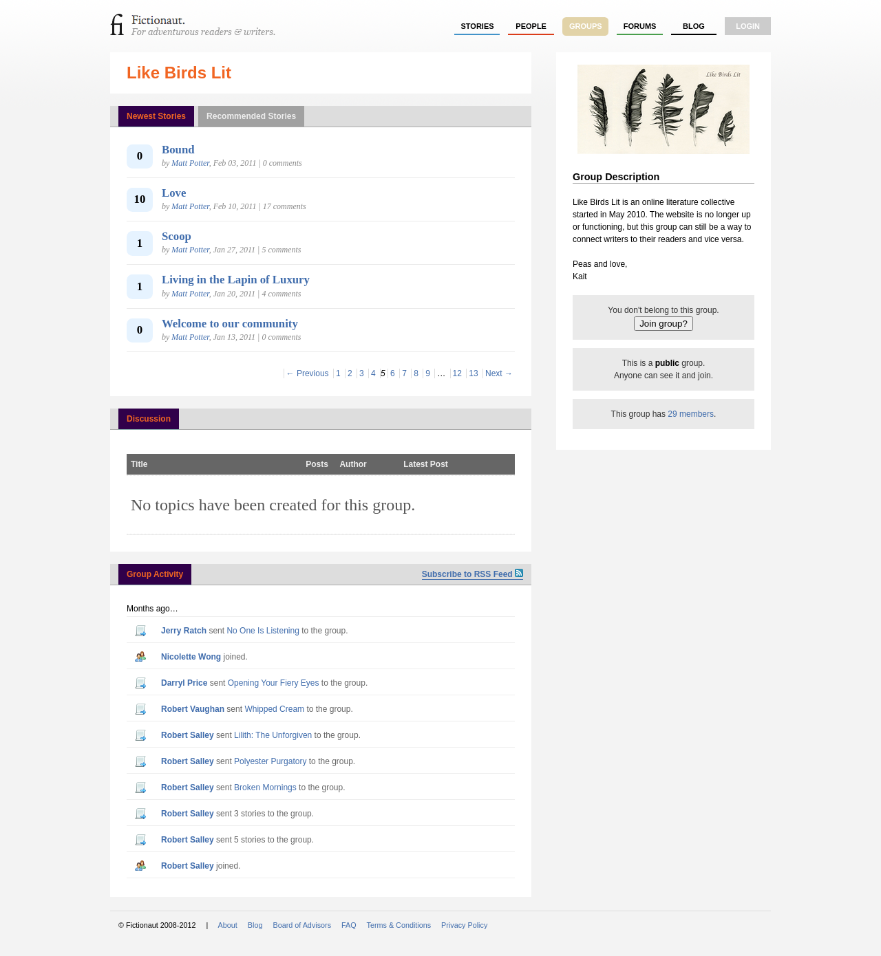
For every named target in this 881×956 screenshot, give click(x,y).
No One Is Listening (262, 630)
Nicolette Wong (191, 657)
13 (473, 373)
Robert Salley (187, 735)
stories (477, 26)
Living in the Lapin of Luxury (236, 279)
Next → (499, 373)
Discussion (149, 419)
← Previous (307, 373)
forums (640, 26)
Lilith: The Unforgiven (273, 735)
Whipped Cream (274, 709)
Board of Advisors (302, 925)
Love (174, 192)
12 (457, 373)
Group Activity (155, 574)
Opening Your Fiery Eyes (273, 683)
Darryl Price (184, 683)
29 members (691, 414)
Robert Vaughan (192, 709)
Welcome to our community (230, 323)
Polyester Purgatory (270, 761)
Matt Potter (190, 163)
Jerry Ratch (183, 630)
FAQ (349, 925)
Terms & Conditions (399, 925)
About (227, 925)
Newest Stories (156, 116)
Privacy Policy (464, 925)
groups (585, 26)
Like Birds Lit (179, 72)
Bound (178, 149)
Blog (694, 26)
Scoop (176, 236)
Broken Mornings (265, 787)
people (531, 26)
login (748, 26)
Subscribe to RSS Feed (472, 574)
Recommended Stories (251, 116)
